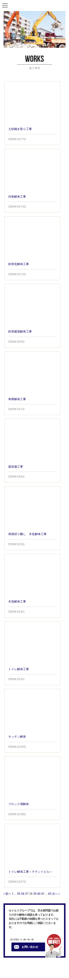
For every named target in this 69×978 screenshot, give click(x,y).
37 (26, 893)
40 (38, 893)
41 (43, 893)
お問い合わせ (26, 947)
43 (49, 893)
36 (22, 893)
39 (34, 893)
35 (18, 893)
